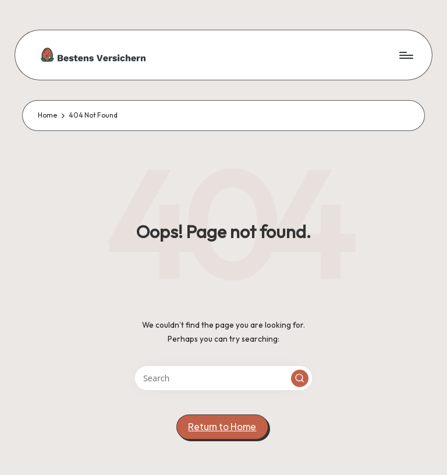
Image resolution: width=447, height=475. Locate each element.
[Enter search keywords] (223, 378)
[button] (299, 378)
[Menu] (405, 54)
